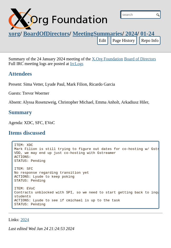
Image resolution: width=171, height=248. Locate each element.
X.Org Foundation (107, 59)
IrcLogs (76, 63)
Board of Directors (140, 59)
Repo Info (150, 40)
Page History (124, 40)
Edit (102, 40)
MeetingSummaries (97, 33)
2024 (131, 33)
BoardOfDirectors (46, 33)
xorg (14, 33)
